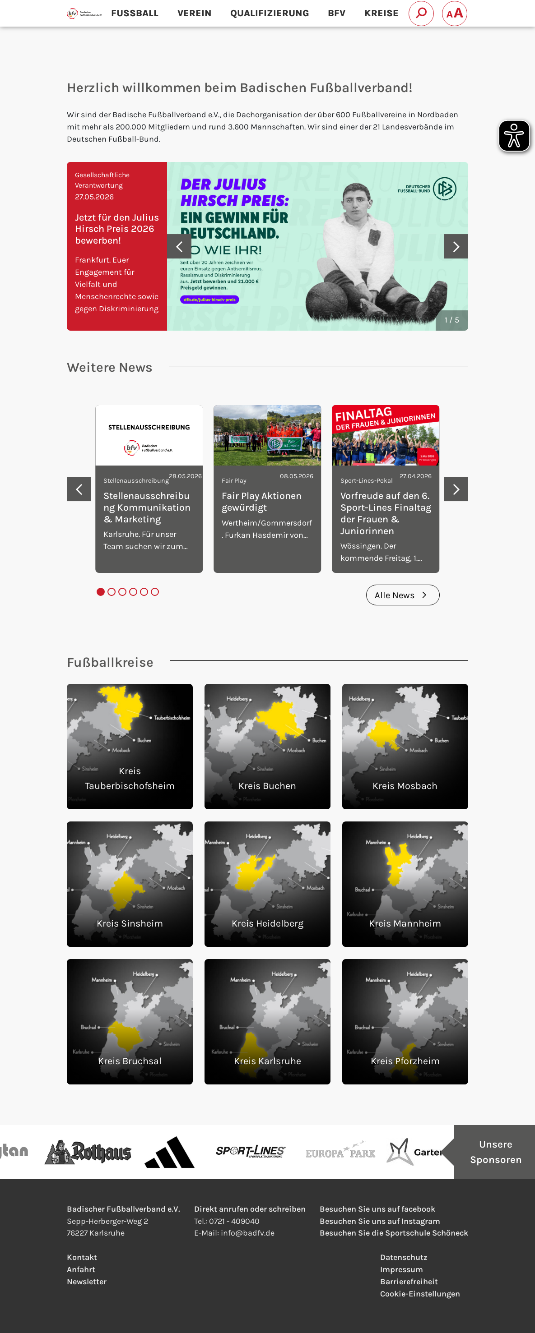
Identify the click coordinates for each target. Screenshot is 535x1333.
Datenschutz (404, 1257)
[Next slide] (456, 246)
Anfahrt (81, 1269)
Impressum (401, 1269)
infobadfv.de (247, 1233)
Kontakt (82, 1257)
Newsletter (87, 1282)
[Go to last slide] (179, 246)
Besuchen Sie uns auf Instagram (380, 1221)
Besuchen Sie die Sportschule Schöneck (394, 1233)
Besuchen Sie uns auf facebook (377, 1209)
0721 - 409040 (234, 1221)
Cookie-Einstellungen (420, 1294)
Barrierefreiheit (409, 1282)
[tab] (101, 592)
